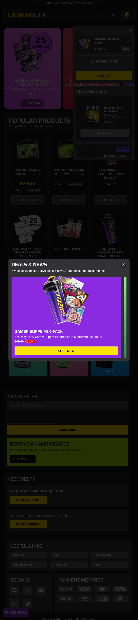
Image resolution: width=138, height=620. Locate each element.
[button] (123, 265)
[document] (69, 310)
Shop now (66, 351)
